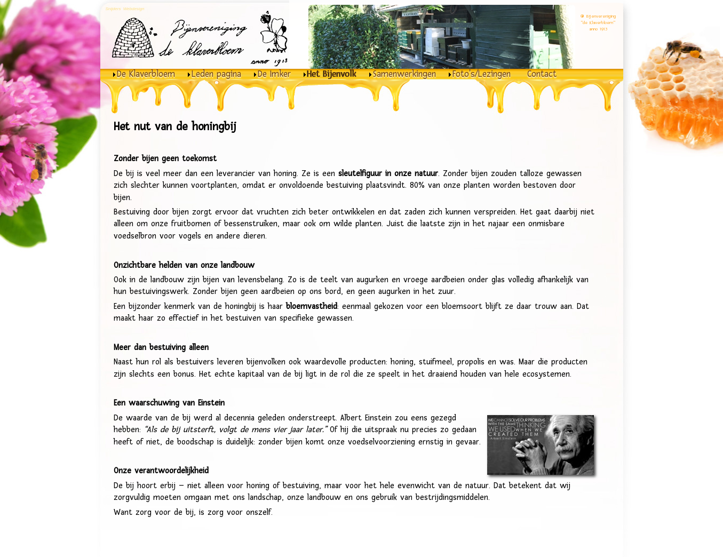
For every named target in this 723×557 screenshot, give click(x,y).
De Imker (274, 74)
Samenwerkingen (404, 74)
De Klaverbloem (146, 74)
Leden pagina (216, 74)
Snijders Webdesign (125, 8)
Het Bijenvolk (331, 74)
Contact (542, 74)
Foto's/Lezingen (481, 74)
